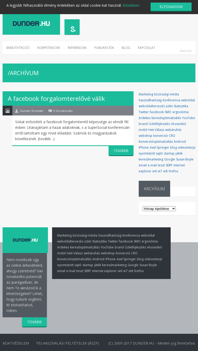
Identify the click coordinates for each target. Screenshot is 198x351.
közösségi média (166, 94)
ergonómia (180, 112)
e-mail (152, 165)
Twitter (144, 112)
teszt (161, 165)
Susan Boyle (185, 159)
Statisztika (181, 106)
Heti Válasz (156, 130)
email (143, 165)
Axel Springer (159, 147)
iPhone (144, 147)
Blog (126, 48)
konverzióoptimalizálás (156, 141)
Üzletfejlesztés (159, 124)
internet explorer (104, 271)
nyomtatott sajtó (151, 153)
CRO (172, 135)
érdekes (145, 118)
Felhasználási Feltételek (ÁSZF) (68, 342)
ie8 (165, 171)
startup (169, 153)
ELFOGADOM (171, 6)
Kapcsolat (146, 48)
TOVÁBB (121, 150)
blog (173, 147)
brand (143, 124)
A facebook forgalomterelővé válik (56, 98)
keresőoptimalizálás (166, 118)
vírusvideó (178, 124)
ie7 (160, 171)
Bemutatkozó (18, 48)
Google (169, 159)
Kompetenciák (48, 48)
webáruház (173, 130)
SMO (168, 112)
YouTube (188, 118)
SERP (169, 165)
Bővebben (131, 5)
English (186, 51)
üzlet (169, 106)
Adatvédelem (16, 342)
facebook (157, 112)
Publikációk (104, 48)
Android (180, 141)
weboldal (188, 100)
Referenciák (77, 48)
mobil (143, 130)
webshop (145, 135)
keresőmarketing (151, 159)
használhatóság (150, 100)
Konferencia (171, 100)
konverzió (160, 135)
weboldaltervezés (152, 106)
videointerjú (186, 147)
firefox (173, 171)
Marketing (146, 94)
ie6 (154, 171)
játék (179, 153)
